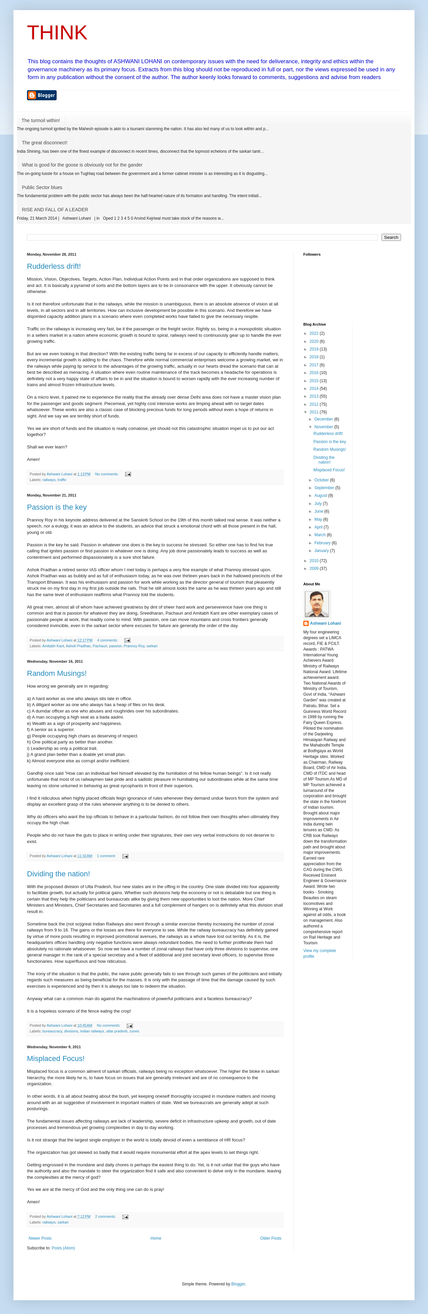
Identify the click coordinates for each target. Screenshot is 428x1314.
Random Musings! (57, 673)
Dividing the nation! (58, 874)
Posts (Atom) (63, 1248)
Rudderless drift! (54, 266)
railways (49, 480)
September (324, 487)
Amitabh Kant (53, 646)
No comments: (107, 474)
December (324, 419)
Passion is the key (57, 507)
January (322, 550)
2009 (315, 568)
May (318, 519)
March (320, 535)
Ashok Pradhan (78, 646)
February (323, 543)
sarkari (152, 646)
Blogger (238, 1284)
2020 (315, 341)
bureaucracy (52, 1031)
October (322, 480)
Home (156, 1238)
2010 (315, 560)
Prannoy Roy (134, 646)
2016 (315, 372)
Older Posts (270, 1238)
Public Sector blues (42, 187)
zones (134, 1031)
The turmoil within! (41, 120)
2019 (315, 349)
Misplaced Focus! (56, 1058)
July (318, 503)
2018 (315, 357)
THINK (57, 32)
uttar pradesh (117, 1031)
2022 (315, 333)
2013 (315, 396)
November (324, 427)
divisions (71, 1031)
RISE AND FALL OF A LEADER (55, 209)
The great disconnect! (44, 142)
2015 (315, 380)
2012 (315, 404)
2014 (315, 388)
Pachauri (100, 646)
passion (115, 646)
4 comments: (108, 640)
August (321, 495)
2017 (315, 365)
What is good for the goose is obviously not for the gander (82, 165)
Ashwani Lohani (325, 623)
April (319, 527)
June (319, 511)
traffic (62, 480)
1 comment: (107, 856)
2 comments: (106, 1216)
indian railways (92, 1031)
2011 (315, 412)
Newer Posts (40, 1238)
